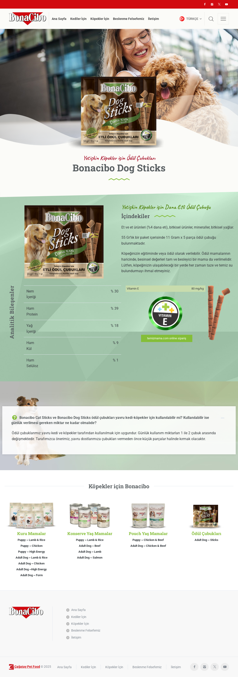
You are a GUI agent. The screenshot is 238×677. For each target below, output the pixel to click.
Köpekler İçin (80, 623)
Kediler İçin (78, 617)
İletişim (76, 637)
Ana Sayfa (78, 610)
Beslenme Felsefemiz (85, 630)
